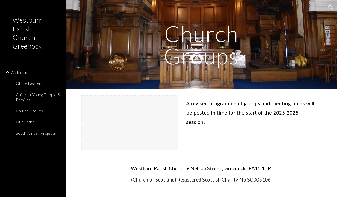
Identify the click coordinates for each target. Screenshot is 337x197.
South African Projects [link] (36, 133)
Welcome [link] (19, 72)
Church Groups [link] (29, 110)
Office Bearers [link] (29, 83)
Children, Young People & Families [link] (38, 97)
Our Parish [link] (25, 121)
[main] (201, 44)
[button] (330, 7)
